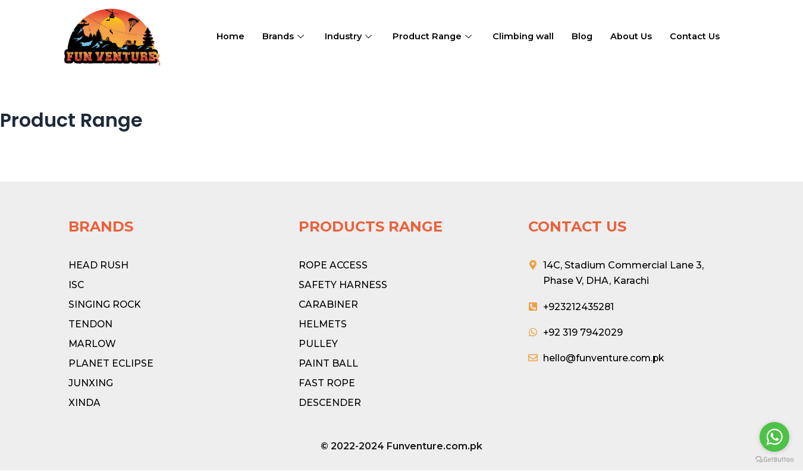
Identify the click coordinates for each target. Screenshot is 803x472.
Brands (285, 36)
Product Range (436, 36)
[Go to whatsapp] (774, 437)
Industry (351, 36)
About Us (636, 36)
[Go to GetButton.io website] (774, 460)
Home (230, 36)
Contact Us (699, 36)
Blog (586, 36)
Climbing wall (526, 36)
